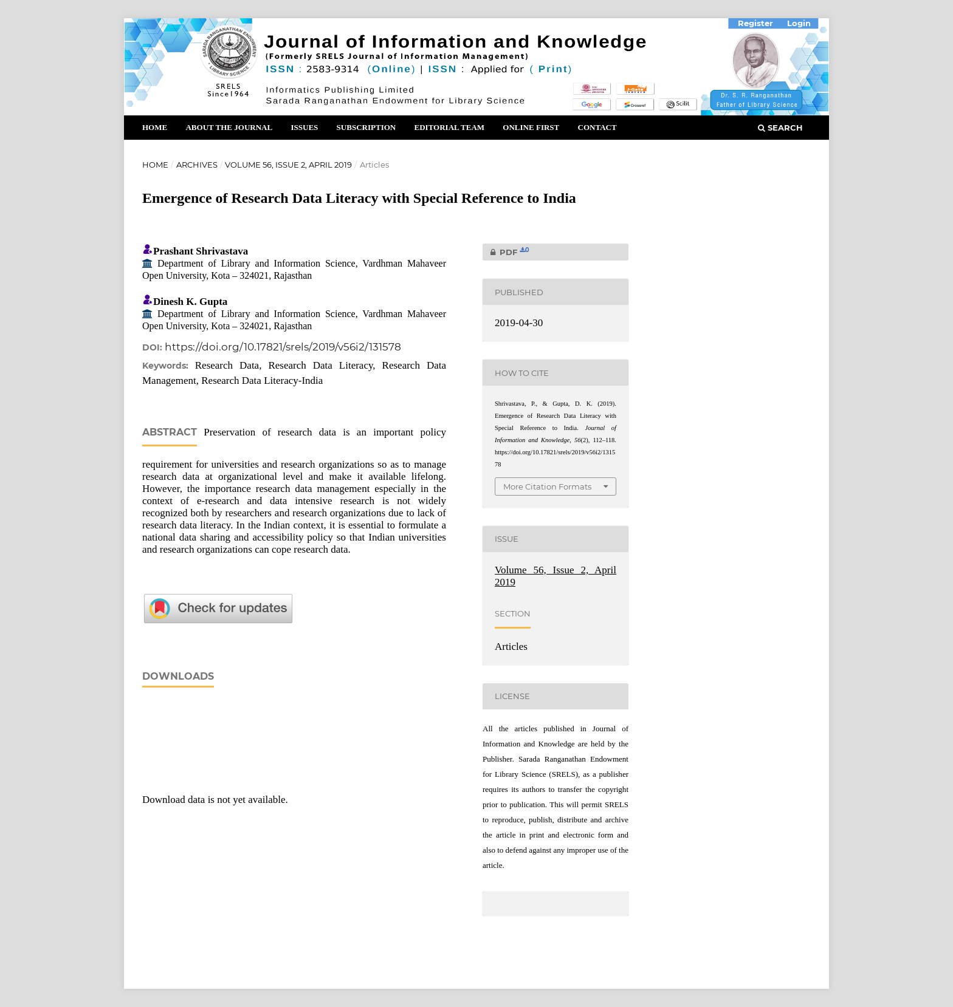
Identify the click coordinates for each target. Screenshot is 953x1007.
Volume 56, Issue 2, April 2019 (288, 164)
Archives (197, 164)
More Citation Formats (547, 486)
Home (154, 127)
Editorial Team (449, 127)
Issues (304, 127)
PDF (506, 252)
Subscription (366, 127)
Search (780, 127)
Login (799, 23)
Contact (597, 127)
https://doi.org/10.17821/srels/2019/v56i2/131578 (283, 347)
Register (755, 23)
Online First (531, 127)
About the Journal (228, 127)
